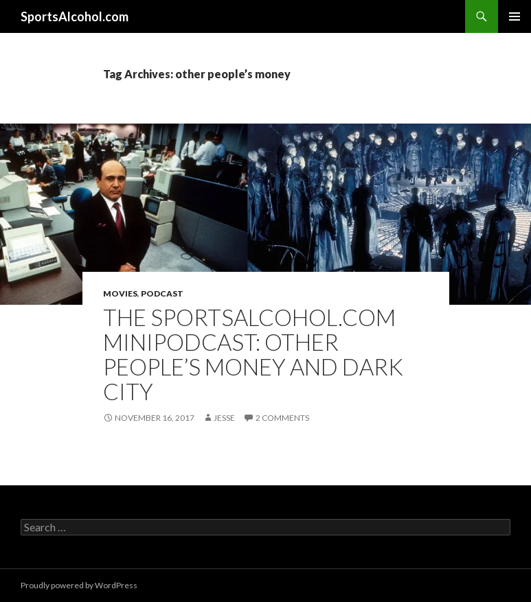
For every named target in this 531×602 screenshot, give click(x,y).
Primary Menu (514, 16)
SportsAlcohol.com (74, 16)
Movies (120, 293)
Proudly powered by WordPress (79, 585)
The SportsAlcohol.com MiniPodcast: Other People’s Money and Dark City (253, 354)
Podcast (162, 293)
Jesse (224, 418)
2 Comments (282, 418)
